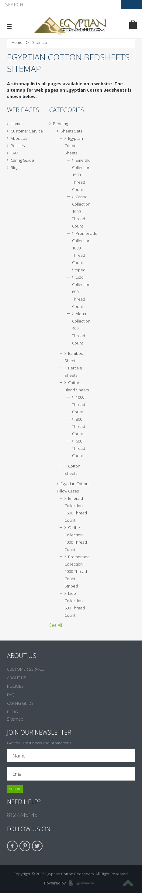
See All (55, 625)
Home (17, 42)
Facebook (12, 846)
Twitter (37, 846)
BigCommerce (83, 883)
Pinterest (24, 846)
